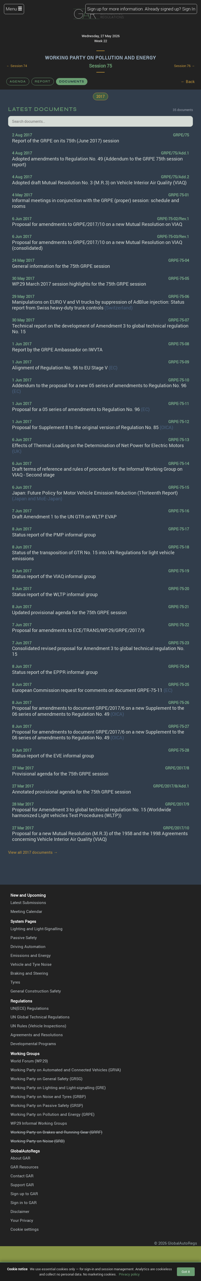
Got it (186, 1271)
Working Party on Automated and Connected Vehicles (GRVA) (65, 1069)
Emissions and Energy (30, 955)
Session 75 (100, 65)
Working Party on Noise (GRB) (37, 1141)
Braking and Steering (29, 973)
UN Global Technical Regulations (40, 1016)
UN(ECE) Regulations (29, 1008)
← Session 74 (16, 65)
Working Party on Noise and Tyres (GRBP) (48, 1096)
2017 (100, 96)
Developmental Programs (33, 1043)
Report (43, 81)
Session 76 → (184, 65)
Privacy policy (129, 1274)
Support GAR (22, 1184)
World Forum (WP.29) (29, 1060)
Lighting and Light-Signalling (36, 928)
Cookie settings (24, 1229)
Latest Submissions (28, 902)
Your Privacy (21, 1220)
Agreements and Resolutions (36, 1034)
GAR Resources (24, 1166)
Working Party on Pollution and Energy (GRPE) (52, 1114)
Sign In (188, 9)
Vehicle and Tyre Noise (31, 964)
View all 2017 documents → (33, 852)
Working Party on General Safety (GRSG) (46, 1078)
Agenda (18, 81)
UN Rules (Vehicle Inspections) (38, 1025)
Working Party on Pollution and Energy (100, 57)
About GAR (20, 1158)
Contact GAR (22, 1175)
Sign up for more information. (115, 9)
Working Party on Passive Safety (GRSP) (46, 1105)
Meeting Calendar (26, 911)
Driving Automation (28, 946)
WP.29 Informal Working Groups (38, 1123)
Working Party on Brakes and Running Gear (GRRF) (56, 1132)
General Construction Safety (35, 991)
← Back (188, 81)
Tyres (15, 982)
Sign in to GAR (23, 1202)
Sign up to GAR (24, 1193)
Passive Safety (23, 937)
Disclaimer (19, 1211)
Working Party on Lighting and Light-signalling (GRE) (58, 1087)
